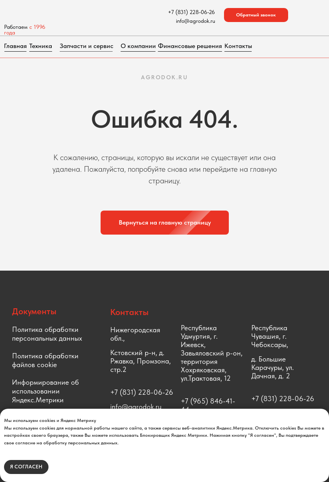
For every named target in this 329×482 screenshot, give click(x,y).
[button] (256, 15)
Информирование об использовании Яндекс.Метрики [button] (45, 391)
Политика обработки (45, 329)
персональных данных (47, 338)
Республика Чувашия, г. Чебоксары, (269, 336)
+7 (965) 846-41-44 (208, 405)
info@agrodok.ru (135, 406)
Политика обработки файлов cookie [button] (45, 360)
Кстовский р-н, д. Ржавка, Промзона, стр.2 (140, 361)
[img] (68, 12)
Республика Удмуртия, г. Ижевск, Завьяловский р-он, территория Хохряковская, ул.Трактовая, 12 (211, 352)
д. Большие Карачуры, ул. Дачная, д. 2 (272, 367)
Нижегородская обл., (135, 333)
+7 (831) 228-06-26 (141, 392)
